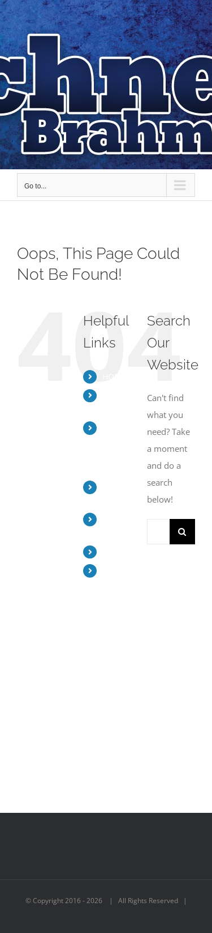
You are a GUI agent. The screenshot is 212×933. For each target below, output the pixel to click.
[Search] (182, 531)
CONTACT (120, 552)
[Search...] (158, 531)
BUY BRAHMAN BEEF (122, 584)
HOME (114, 376)
